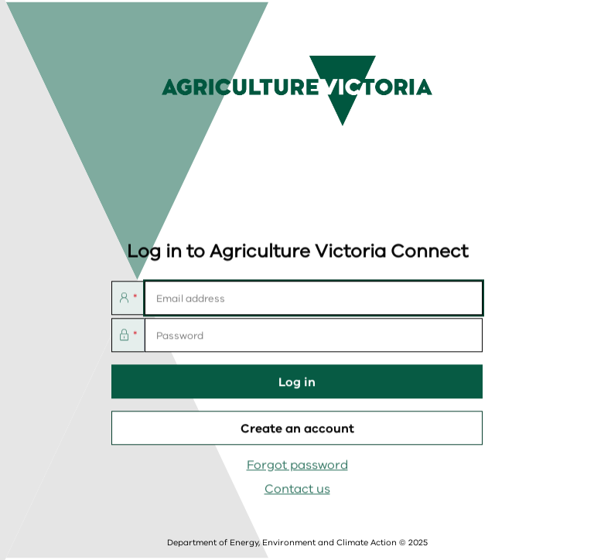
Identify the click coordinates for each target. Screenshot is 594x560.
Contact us (297, 489)
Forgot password (297, 465)
